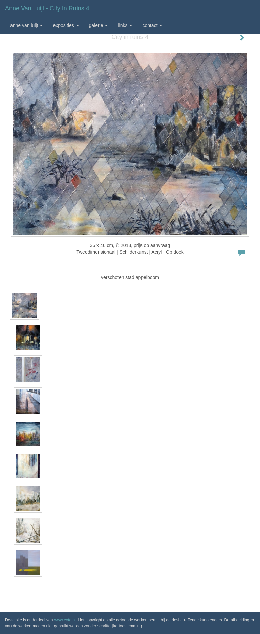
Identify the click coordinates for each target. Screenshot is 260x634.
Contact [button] (152, 25)
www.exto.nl (65, 620)
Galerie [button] (98, 25)
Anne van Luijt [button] (26, 25)
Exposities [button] (66, 25)
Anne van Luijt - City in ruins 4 (47, 8)
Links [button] (125, 25)
